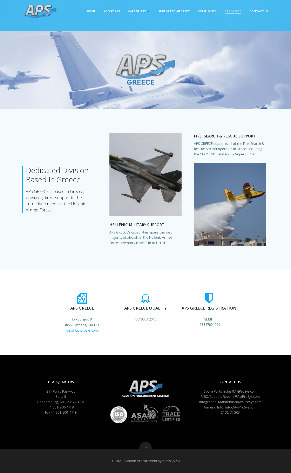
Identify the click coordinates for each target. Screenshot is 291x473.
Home (91, 11)
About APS (112, 11)
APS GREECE (233, 11)
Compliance (207, 11)
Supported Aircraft (174, 11)
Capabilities (139, 11)
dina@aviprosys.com (82, 330)
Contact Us (259, 11)
